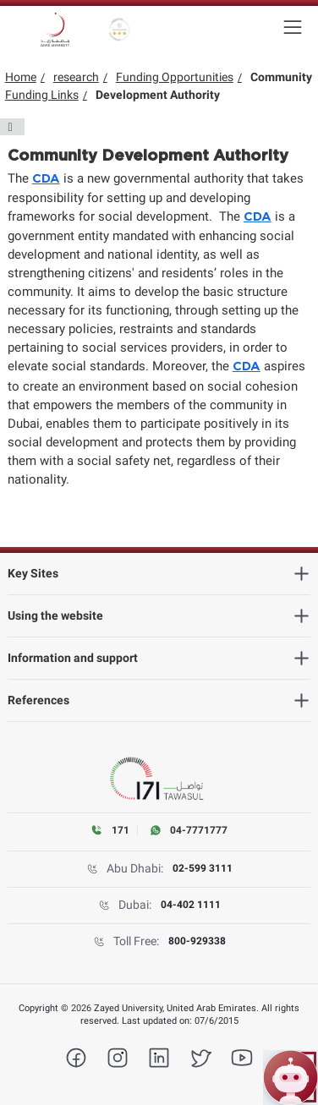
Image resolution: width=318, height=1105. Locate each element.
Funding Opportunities (174, 77)
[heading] (159, 573)
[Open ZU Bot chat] (290, 1077)
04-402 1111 (191, 905)
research (76, 77)
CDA (46, 178)
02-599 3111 (203, 868)
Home (20, 77)
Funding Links (42, 94)
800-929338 (197, 941)
